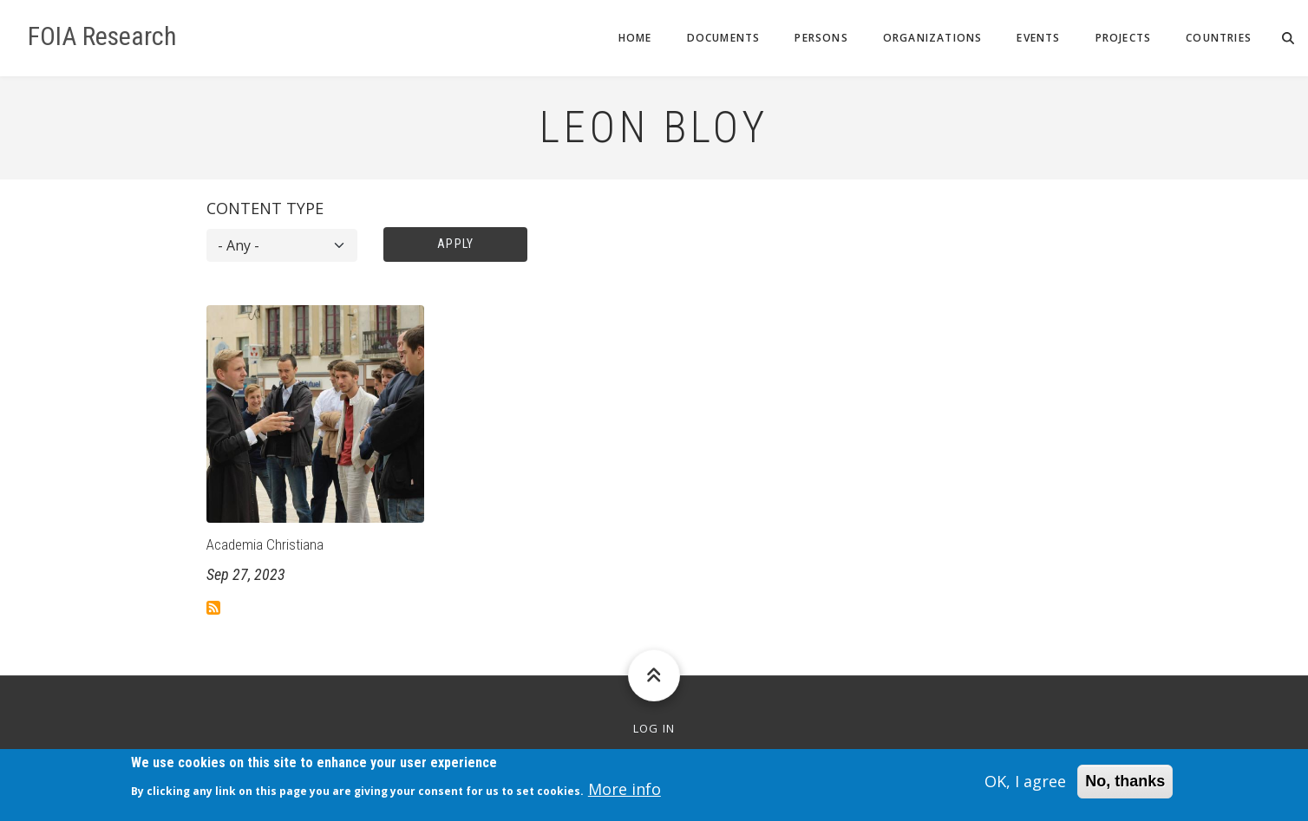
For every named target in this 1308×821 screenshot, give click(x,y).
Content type (265, 208)
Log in (654, 728)
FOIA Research (102, 36)
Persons (821, 37)
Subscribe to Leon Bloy (213, 608)
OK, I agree (1025, 785)
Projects (1123, 37)
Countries (1219, 37)
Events (1038, 37)
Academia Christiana (265, 544)
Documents (724, 37)
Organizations (933, 37)
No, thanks (1125, 785)
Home (635, 37)
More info (624, 794)
